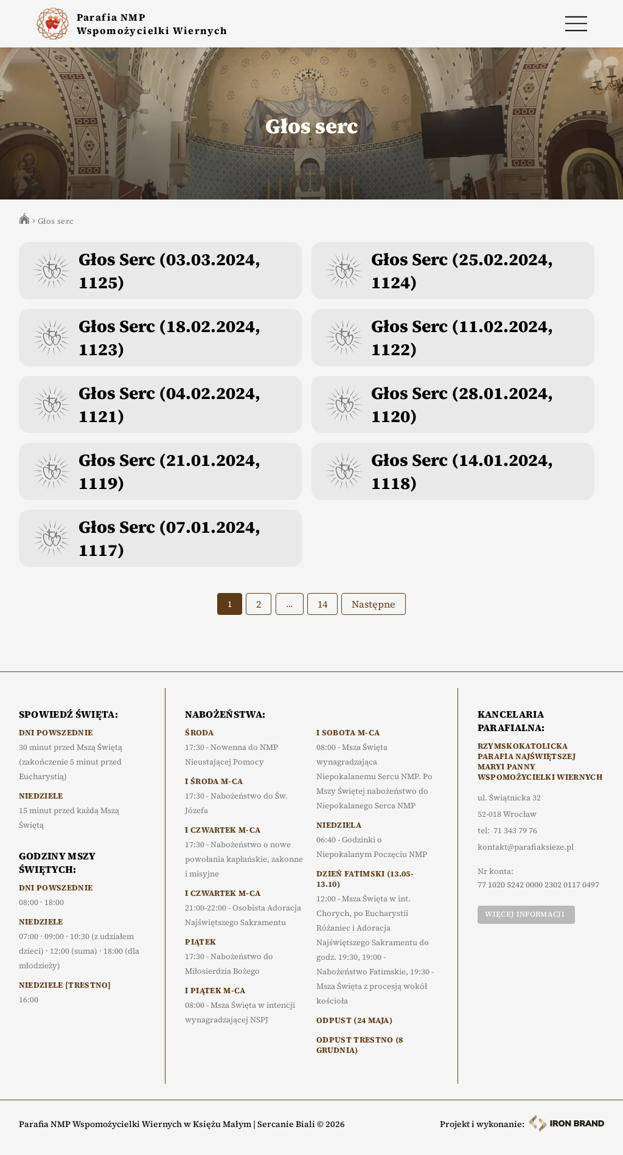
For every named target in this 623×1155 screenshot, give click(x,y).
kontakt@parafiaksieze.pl (526, 847)
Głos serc (56, 221)
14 (322, 604)
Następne (373, 604)
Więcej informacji (524, 914)
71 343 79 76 (515, 831)
